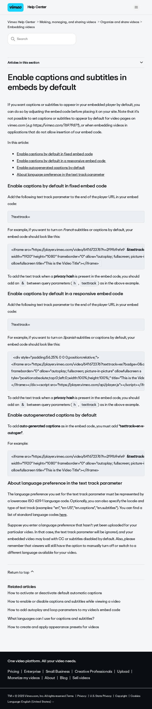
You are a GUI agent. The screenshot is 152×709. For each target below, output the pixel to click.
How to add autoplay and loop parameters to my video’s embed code (64, 610)
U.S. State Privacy (100, 696)
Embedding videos (21, 27)
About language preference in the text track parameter (60, 174)
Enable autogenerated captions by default (51, 168)
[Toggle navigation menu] (136, 7)
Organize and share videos (119, 22)
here (63, 515)
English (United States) (37, 702)
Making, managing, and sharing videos (68, 22)
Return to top (21, 572)
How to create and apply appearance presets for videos (53, 627)
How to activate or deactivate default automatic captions (55, 593)
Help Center (36, 7)
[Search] (42, 39)
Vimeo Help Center (21, 22)
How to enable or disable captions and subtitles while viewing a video (64, 601)
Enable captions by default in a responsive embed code (61, 161)
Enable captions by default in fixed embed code (55, 154)
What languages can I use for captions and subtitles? (51, 618)
